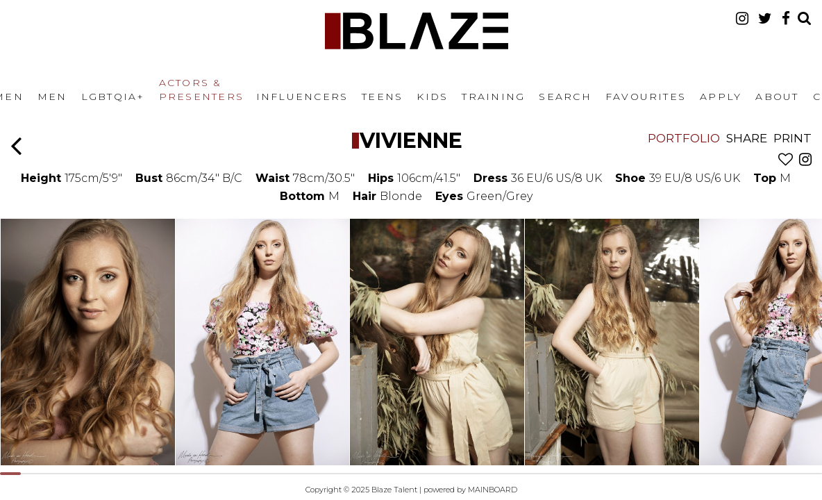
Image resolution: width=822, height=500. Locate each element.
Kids (432, 96)
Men (52, 96)
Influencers (302, 96)
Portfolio (684, 138)
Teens (382, 96)
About (776, 96)
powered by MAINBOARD (470, 489)
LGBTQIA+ (113, 96)
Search (565, 96)
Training (493, 96)
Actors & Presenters (201, 89)
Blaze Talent (416, 30)
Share (746, 138)
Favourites (645, 96)
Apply (720, 96)
